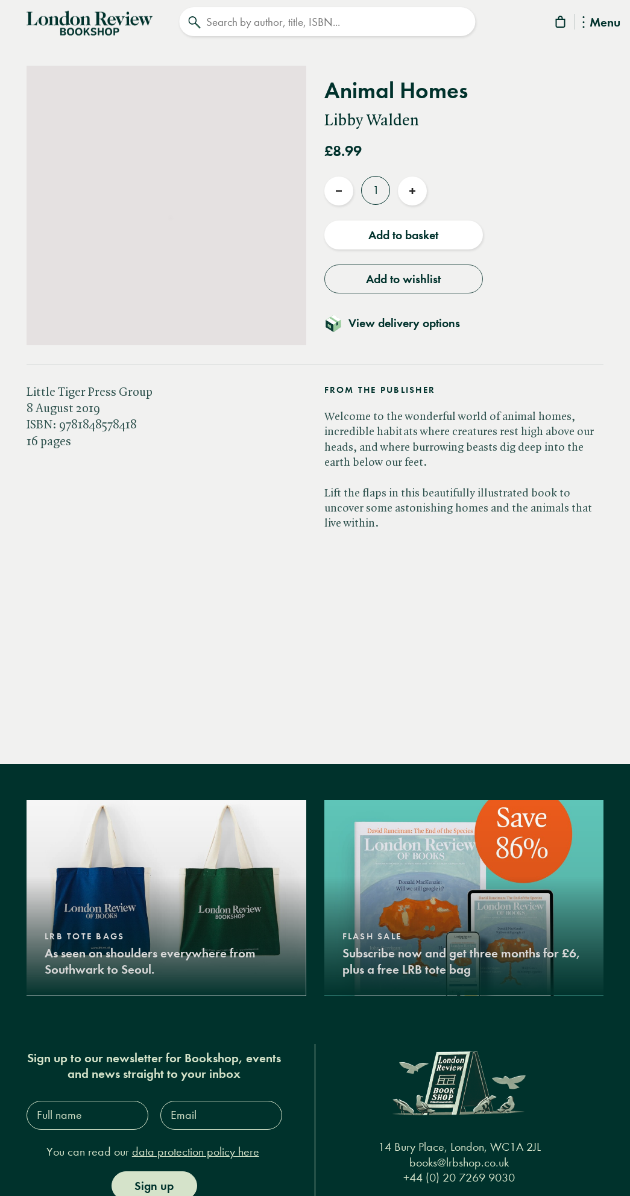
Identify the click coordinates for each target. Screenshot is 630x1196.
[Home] (90, 20)
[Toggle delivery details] (399, 318)
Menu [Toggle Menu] (601, 23)
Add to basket (403, 231)
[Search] (327, 21)
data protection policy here (195, 1147)
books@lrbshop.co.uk (459, 1158)
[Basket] (561, 23)
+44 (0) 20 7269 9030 (459, 1173)
